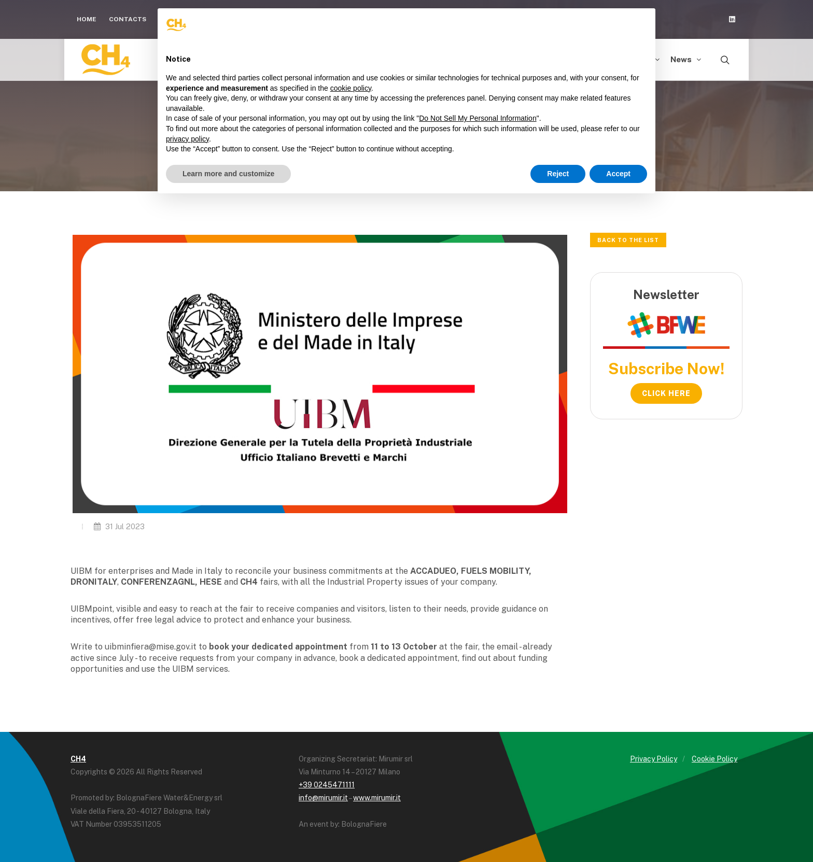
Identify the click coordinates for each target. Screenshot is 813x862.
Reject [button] (558, 173)
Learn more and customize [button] (228, 173)
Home (86, 19)
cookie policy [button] (350, 88)
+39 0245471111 (327, 785)
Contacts (127, 19)
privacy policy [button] (187, 139)
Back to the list (628, 240)
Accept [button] (618, 173)
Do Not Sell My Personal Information (477, 118)
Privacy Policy (653, 759)
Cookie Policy (714, 759)
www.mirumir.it (377, 798)
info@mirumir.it (323, 798)
